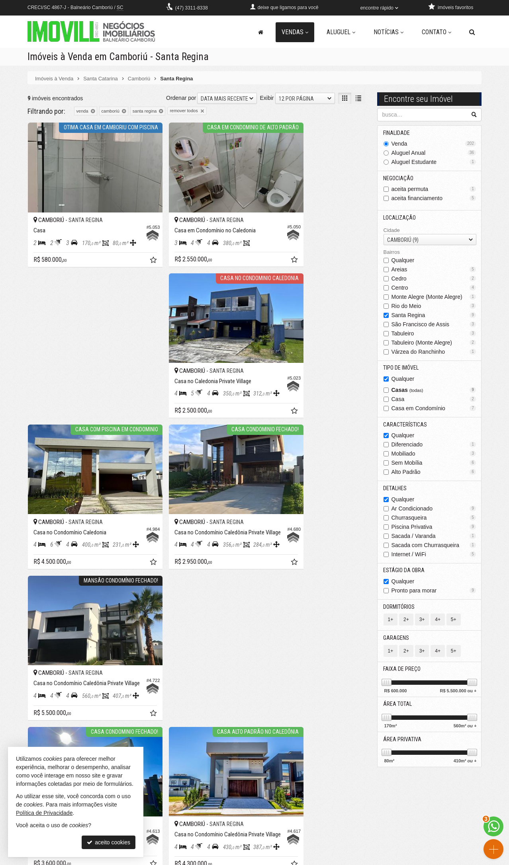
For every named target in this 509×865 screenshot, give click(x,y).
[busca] (472, 32)
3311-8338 (191, 8)
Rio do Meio (434, 306)
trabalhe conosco (173, 837)
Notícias (388, 32)
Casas (434, 391)
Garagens (396, 640)
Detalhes (395, 489)
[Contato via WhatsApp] (493, 826)
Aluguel (341, 32)
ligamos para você (175, 821)
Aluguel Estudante (434, 162)
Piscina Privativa (434, 528)
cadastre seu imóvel (293, 821)
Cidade (392, 231)
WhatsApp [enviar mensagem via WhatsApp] (211, 813)
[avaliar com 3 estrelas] (48, 542)
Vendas (295, 32)
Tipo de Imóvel (401, 368)
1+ (390, 621)
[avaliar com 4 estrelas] (56, 542)
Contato (436, 32)
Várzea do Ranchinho (434, 352)
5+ (453, 621)
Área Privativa (403, 742)
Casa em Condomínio (434, 409)
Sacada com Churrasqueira (434, 546)
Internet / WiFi (434, 555)
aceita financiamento (434, 198)
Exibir (267, 97)
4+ (437, 621)
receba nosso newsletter (298, 805)
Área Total (398, 706)
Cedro (434, 279)
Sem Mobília (434, 464)
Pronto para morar (434, 592)
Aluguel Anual (434, 153)
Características (405, 425)
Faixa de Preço (402, 671)
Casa (434, 400)
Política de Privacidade (294, 859)
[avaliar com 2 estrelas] (39, 542)
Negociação (399, 178)
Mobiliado (434, 455)
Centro (434, 288)
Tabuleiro (434, 334)
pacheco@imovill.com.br (182, 829)
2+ (406, 621)
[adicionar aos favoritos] (127, 243)
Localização (400, 218)
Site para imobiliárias (433, 859)
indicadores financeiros (296, 813)
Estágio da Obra (404, 572)
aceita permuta (434, 189)
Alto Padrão (434, 473)
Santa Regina (434, 315)
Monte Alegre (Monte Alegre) (434, 297)
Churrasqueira (434, 519)
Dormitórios (399, 608)
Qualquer (403, 260)
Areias (434, 270)
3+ (422, 621)
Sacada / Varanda (434, 537)
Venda (434, 143)
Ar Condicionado (434, 510)
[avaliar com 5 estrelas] (65, 542)
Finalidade (397, 132)
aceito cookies (108, 842)
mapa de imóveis (289, 829)
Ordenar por (181, 97)
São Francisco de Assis (434, 324)
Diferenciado (434, 445)
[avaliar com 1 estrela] (31, 542)
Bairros (392, 253)
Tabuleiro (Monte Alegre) (434, 343)
